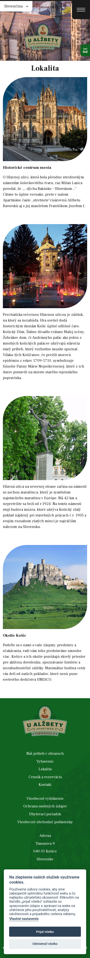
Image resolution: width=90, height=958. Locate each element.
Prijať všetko (45, 932)
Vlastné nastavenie (23, 919)
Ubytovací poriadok (45, 814)
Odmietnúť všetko (44, 944)
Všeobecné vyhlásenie (45, 799)
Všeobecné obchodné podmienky (45, 822)
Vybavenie (45, 762)
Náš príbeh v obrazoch (45, 754)
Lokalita (45, 769)
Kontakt (45, 785)
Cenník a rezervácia (45, 777)
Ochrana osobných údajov (45, 806)
